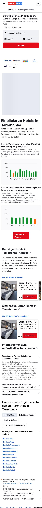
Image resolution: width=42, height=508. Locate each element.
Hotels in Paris (8, 454)
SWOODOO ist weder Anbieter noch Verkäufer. (22, 490)
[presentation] (30, 253)
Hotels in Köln (7, 439)
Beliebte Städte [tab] (9, 415)
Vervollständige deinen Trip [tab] (14, 425)
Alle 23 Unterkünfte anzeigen (15, 316)
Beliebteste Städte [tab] (26, 415)
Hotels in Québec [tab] (10, 420)
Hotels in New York (9, 464)
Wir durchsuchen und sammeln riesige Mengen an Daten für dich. (22, 494)
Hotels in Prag (8, 442)
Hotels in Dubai (8, 470)
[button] (3, 3)
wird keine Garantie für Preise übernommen (17, 483)
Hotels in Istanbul (9, 458)
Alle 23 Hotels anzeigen (12, 277)
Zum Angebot (29, 297)
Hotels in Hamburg (9, 451)
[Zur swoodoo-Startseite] (15, 3)
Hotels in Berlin (8, 467)
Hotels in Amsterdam (11, 445)
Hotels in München (9, 448)
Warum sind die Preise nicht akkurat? (22, 498)
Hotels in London (9, 461)
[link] (21, 235)
